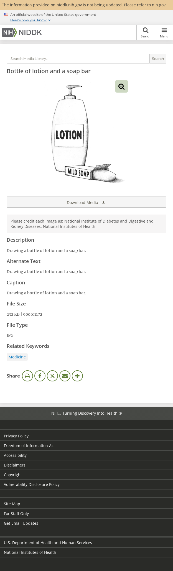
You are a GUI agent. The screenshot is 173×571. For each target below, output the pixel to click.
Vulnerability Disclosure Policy (32, 484)
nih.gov (159, 4)
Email (64, 375)
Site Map (12, 503)
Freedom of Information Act (29, 445)
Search (145, 32)
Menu (164, 32)
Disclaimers (15, 465)
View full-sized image (121, 86)
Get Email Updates (21, 523)
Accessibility (15, 455)
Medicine (17, 357)
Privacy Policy (16, 436)
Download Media (86, 202)
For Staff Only (16, 513)
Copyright (13, 474)
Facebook (39, 375)
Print (27, 375)
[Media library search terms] (78, 58)
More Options (77, 375)
